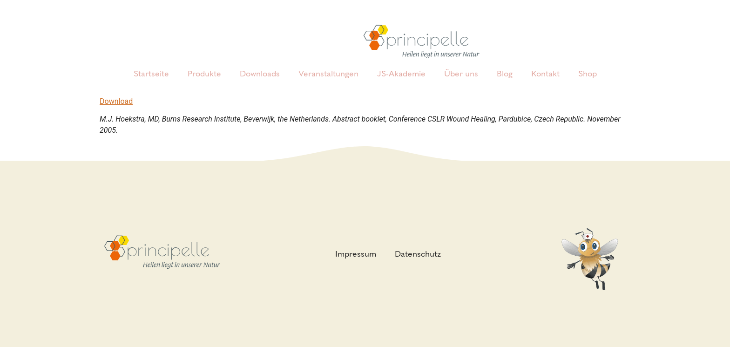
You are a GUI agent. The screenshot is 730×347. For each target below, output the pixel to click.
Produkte (204, 73)
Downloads (260, 73)
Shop (587, 73)
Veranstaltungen (328, 73)
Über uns (461, 73)
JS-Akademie (401, 73)
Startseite (151, 73)
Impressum (356, 254)
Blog (505, 73)
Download (116, 101)
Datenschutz (418, 254)
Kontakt (545, 73)
